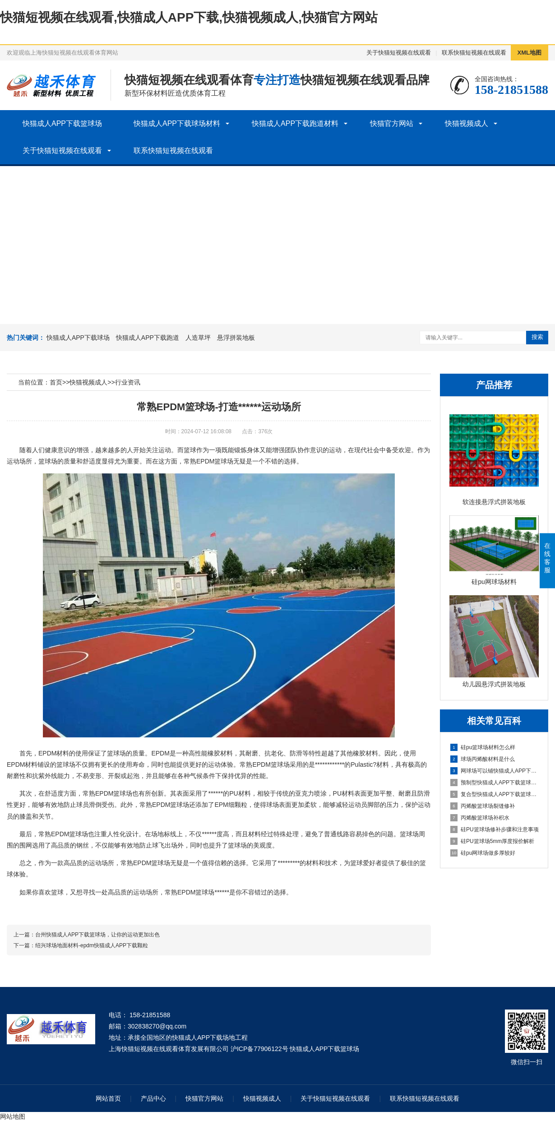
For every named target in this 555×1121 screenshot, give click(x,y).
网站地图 (12, 1116)
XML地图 (529, 52)
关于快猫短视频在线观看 (398, 52)
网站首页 (108, 1098)
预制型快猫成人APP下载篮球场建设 (494, 782)
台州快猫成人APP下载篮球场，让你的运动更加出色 (97, 934)
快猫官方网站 (391, 123)
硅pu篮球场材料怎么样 (482, 747)
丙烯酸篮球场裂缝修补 (482, 806)
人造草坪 (198, 337)
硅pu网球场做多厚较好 (482, 853)
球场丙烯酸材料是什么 (482, 759)
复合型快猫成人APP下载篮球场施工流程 (494, 794)
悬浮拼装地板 (236, 337)
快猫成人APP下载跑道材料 (295, 123)
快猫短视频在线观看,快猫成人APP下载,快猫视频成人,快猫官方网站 (189, 17)
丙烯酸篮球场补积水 (479, 817)
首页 (56, 382)
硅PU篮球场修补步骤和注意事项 (494, 829)
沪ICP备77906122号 (259, 1048)
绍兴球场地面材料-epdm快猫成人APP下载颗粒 (91, 945)
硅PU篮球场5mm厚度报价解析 (492, 841)
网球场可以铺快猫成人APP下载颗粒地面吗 (494, 770)
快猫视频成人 (466, 123)
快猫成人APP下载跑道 (147, 337)
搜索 (537, 337)
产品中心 (153, 1098)
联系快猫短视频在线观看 (474, 52)
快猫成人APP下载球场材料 (177, 123)
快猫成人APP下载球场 (78, 337)
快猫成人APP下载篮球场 (62, 123)
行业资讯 (127, 382)
